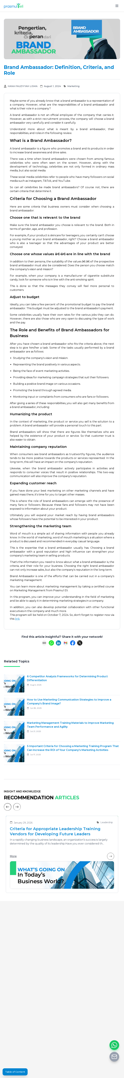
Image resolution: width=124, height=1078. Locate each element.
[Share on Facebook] (72, 643)
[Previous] (7, 807)
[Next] (17, 807)
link (17, 618)
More (62, 856)
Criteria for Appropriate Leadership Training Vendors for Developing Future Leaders (55, 831)
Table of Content (15, 1071)
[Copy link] (44, 643)
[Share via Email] (65, 643)
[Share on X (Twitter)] (80, 643)
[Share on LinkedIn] (58, 643)
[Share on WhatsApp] (51, 643)
